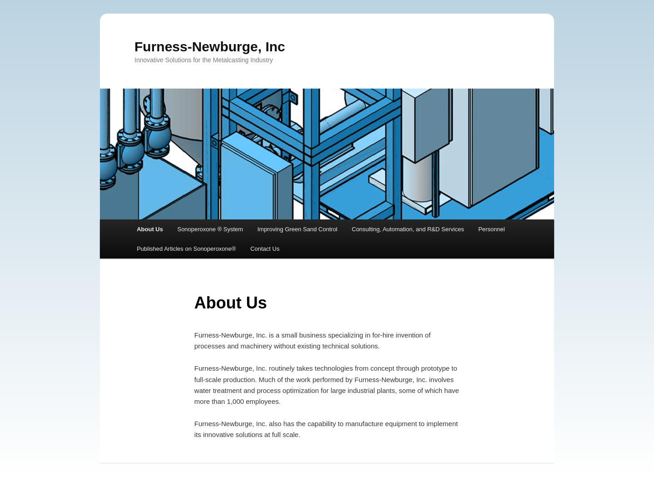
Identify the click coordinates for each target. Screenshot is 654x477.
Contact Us (264, 248)
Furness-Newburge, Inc (209, 46)
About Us (150, 229)
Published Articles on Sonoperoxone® (186, 248)
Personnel (491, 229)
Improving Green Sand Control (297, 229)
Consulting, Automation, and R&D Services (408, 229)
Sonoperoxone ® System (210, 229)
